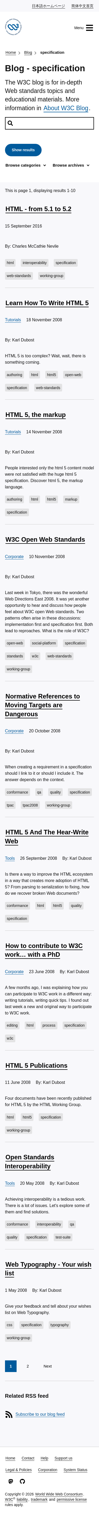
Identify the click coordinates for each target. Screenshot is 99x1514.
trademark (39, 1499)
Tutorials (13, 320)
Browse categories (23, 165)
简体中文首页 (82, 5)
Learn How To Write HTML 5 (47, 302)
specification (52, 52)
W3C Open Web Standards (45, 539)
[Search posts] (49, 123)
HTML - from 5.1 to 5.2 (38, 208)
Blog (28, 52)
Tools (10, 858)
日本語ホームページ (49, 5)
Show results (23, 150)
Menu (83, 28)
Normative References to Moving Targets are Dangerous (42, 705)
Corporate (14, 556)
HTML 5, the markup (36, 414)
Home (11, 52)
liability (22, 1499)
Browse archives (68, 165)
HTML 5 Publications (37, 1065)
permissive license (72, 1499)
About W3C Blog (65, 108)
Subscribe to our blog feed (40, 1414)
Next (47, 1366)
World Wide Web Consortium (59, 1494)
